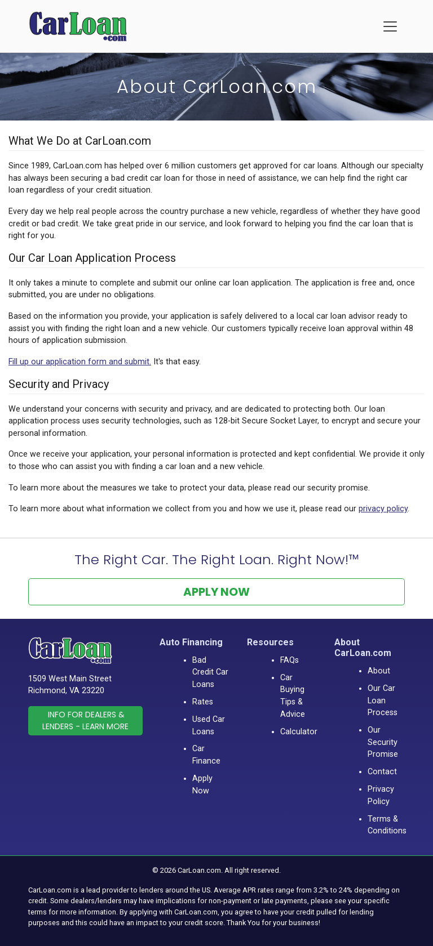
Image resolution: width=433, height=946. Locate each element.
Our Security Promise (383, 742)
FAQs (289, 660)
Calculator (298, 732)
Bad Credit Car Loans (210, 672)
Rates (202, 702)
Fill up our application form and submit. (79, 362)
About (379, 671)
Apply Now (216, 592)
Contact (382, 772)
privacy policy (383, 509)
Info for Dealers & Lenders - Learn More (85, 720)
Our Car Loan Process (382, 700)
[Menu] (390, 26)
